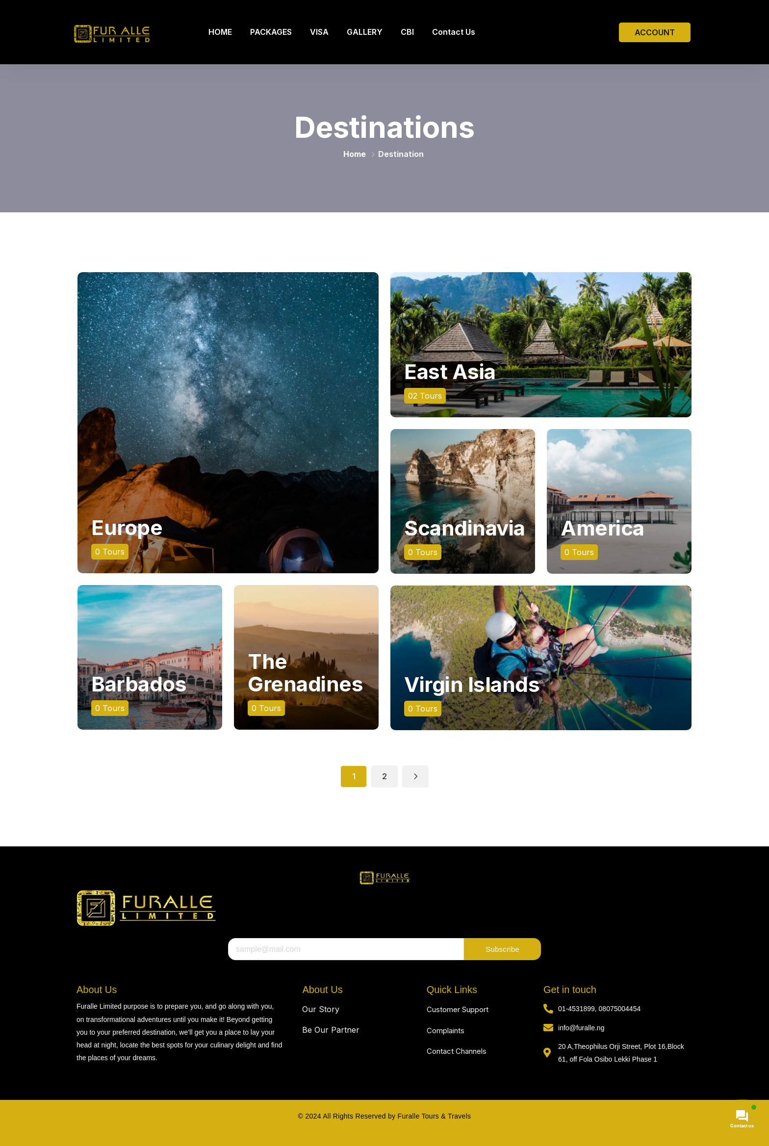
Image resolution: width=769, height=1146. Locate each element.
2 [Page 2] (384, 776)
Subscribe (502, 949)
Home (354, 154)
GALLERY (365, 32)
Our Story (320, 1009)
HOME (220, 32)
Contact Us (453, 32)
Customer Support (457, 1009)
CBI (407, 32)
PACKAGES (271, 32)
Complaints (445, 1030)
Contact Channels (457, 1051)
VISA (319, 32)
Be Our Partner (330, 1030)
